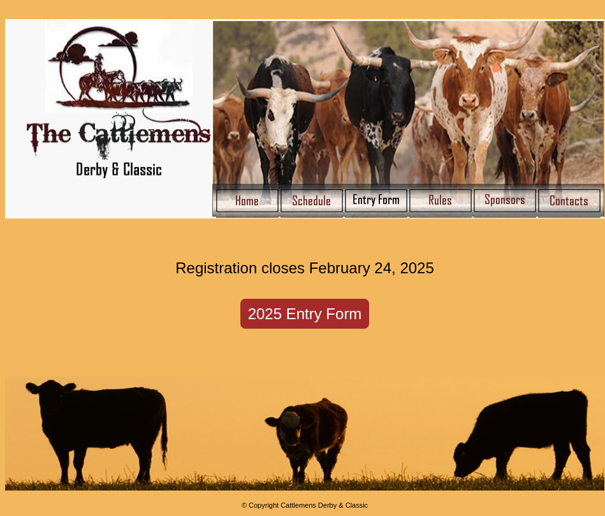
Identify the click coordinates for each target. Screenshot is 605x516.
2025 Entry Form (305, 313)
